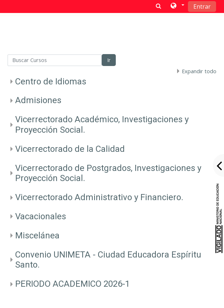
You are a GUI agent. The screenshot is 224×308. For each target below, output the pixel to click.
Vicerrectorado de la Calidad (70, 149)
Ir (108, 60)
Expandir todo (199, 71)
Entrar (202, 6)
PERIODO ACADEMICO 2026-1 (72, 284)
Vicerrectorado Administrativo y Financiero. (99, 197)
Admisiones (38, 100)
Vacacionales (40, 216)
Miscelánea (37, 235)
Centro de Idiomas (50, 81)
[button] (177, 6)
